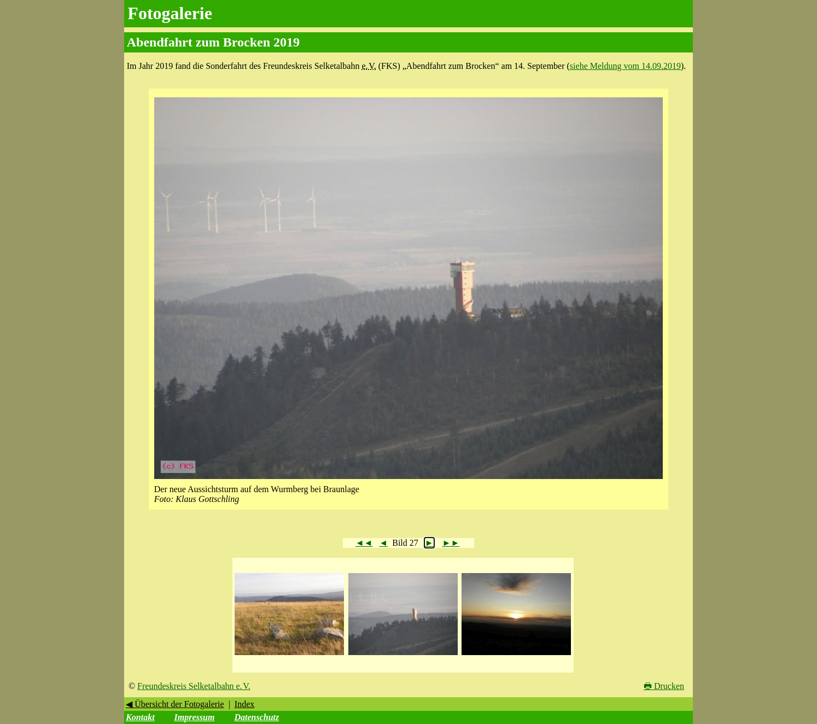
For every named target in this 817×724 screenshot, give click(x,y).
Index (244, 704)
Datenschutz (256, 717)
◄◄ (364, 542)
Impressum (194, 717)
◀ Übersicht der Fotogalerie (175, 704)
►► (451, 542)
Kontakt (140, 717)
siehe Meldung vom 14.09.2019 (625, 66)
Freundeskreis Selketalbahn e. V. (193, 686)
